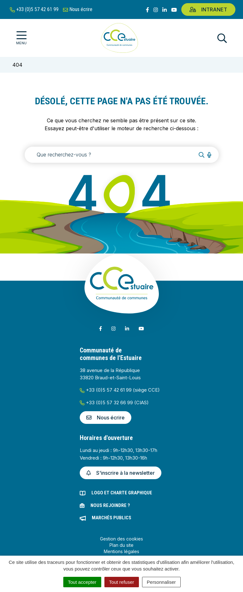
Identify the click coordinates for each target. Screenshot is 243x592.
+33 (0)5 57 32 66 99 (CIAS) (114, 403)
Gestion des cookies (121, 538)
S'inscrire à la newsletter (120, 473)
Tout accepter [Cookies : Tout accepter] (82, 582)
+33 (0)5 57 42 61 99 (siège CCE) (120, 390)
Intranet (208, 9)
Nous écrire (105, 417)
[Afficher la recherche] (222, 38)
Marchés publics (111, 518)
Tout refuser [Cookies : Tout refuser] (121, 582)
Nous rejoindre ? (110, 505)
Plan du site (121, 545)
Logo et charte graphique (121, 493)
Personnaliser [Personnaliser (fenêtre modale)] (161, 582)
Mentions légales (121, 551)
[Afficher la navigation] (21, 38)
